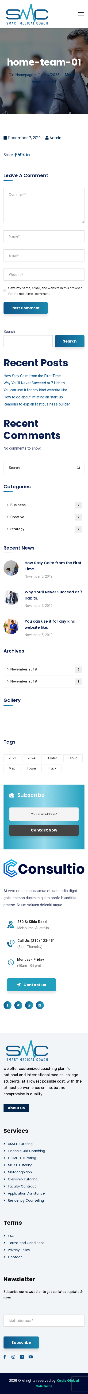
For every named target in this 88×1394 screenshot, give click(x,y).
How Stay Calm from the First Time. (32, 376)
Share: (9, 155)
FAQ (11, 1235)
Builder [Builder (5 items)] (52, 758)
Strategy (46, 529)
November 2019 (46, 669)
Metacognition (20, 1172)
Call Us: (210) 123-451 (36, 941)
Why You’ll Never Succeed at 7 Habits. (34, 383)
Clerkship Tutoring (23, 1179)
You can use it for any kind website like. (36, 390)
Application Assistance (26, 1193)
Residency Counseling (26, 1200)
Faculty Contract (22, 1186)
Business (46, 505)
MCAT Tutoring (20, 1165)
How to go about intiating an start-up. (34, 397)
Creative (46, 517)
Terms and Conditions (26, 1243)
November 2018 (46, 681)
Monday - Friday (30, 959)
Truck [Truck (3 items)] (52, 768)
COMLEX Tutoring (22, 1158)
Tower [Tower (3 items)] (31, 768)
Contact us (31, 985)
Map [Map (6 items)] (12, 768)
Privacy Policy (19, 1250)
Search (9, 331)
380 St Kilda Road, (32, 922)
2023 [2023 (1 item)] (12, 758)
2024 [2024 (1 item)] (31, 758)
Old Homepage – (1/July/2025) (35, 75)
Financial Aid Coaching (26, 1151)
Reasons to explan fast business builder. (37, 404)
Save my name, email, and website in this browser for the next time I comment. (45, 291)
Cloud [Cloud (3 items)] (73, 758)
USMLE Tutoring (20, 1144)
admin (55, 138)
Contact (15, 1257)
